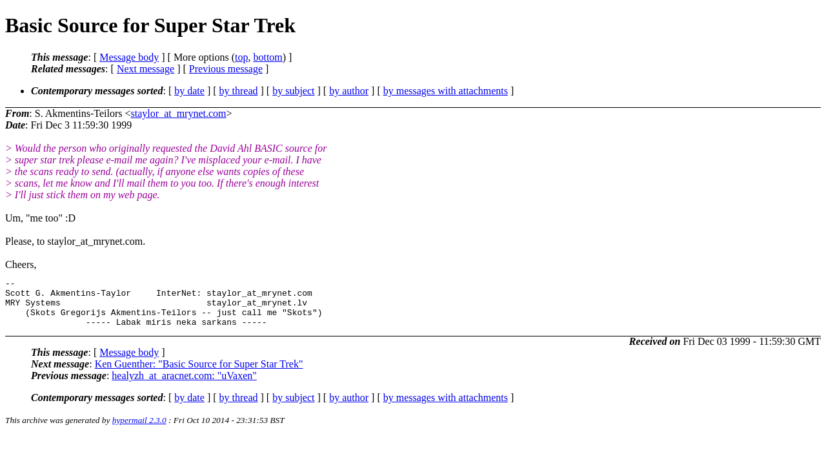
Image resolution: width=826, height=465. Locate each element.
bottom (267, 57)
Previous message (226, 68)
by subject (293, 90)
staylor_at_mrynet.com (179, 113)
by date (189, 90)
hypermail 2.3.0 (139, 430)
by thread (238, 90)
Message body (129, 57)
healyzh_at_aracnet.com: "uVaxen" (184, 385)
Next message (145, 68)
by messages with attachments (445, 90)
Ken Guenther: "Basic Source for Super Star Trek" (199, 373)
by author (348, 90)
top (241, 57)
